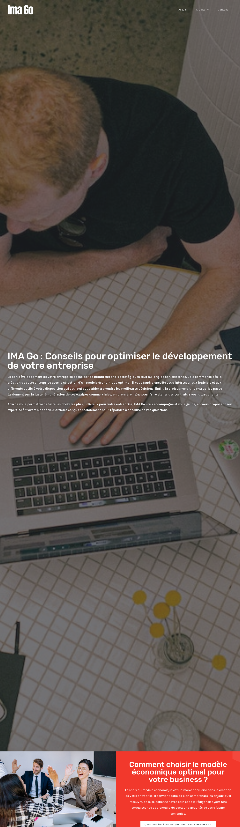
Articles (202, 10)
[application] (207, 10)
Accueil (182, 9)
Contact (223, 9)
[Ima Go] (22, 9)
